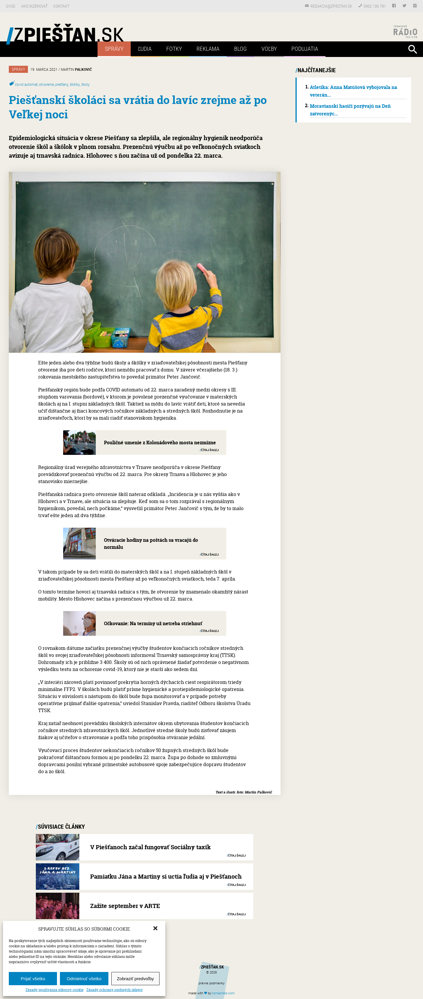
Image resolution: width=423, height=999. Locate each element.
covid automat (26, 84)
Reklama (208, 49)
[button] (156, 928)
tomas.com (223, 993)
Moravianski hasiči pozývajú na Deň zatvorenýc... (350, 110)
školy (85, 84)
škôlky (75, 84)
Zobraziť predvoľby (135, 978)
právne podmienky (211, 983)
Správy (114, 49)
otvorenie (46, 84)
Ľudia (145, 49)
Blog (240, 49)
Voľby (269, 49)
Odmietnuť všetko (84, 978)
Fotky (174, 49)
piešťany (61, 84)
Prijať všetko (33, 978)
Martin (76, 69)
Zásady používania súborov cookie (54, 990)
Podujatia (304, 49)
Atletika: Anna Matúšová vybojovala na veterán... (353, 91)
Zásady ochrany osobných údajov (114, 990)
